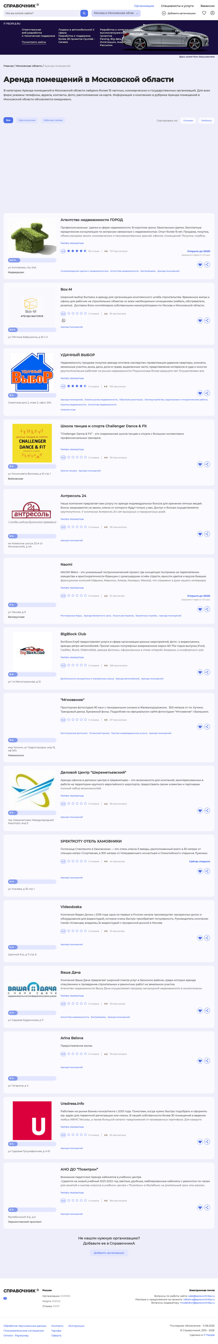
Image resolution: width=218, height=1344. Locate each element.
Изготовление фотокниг (74, 733)
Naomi (66, 564)
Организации (144, 6)
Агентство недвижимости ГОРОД (92, 220)
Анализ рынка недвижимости (101, 399)
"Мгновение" (72, 700)
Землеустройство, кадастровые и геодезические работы (176, 399)
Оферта (56, 1335)
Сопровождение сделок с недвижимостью (84, 271)
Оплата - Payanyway (16, 1335)
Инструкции (76, 1325)
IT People (209, 1335)
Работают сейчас (53, 120)
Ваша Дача (71, 972)
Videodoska (71, 907)
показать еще (68, 409)
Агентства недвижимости (124, 271)
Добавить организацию (109, 1252)
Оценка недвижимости (73, 404)
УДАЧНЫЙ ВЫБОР (78, 355)
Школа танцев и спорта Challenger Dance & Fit (104, 426)
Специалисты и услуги (177, 6)
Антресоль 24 (73, 496)
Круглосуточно (27, 120)
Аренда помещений (168, 271)
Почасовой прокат (99, 733)
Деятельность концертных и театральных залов (87, 678)
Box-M (66, 289)
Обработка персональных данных (24, 1325)
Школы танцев (69, 470)
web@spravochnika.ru (201, 1296)
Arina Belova (72, 1038)
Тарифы (56, 1330)
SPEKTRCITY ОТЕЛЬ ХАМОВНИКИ (91, 841)
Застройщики (147, 271)
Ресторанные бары (71, 615)
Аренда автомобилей (127, 678)
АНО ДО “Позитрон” (79, 1169)
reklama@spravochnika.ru (199, 1299)
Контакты (57, 1325)
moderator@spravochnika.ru (197, 1302)
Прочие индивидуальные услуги (129, 733)
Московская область (29, 65)
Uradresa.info (72, 1104)
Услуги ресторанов (123, 615)
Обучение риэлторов (131, 399)
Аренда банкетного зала (97, 615)
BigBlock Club (73, 634)
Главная (8, 65)
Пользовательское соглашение (23, 1330)
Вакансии (208, 6)
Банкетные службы (146, 615)
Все (8, 120)
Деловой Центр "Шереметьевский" (93, 772)
